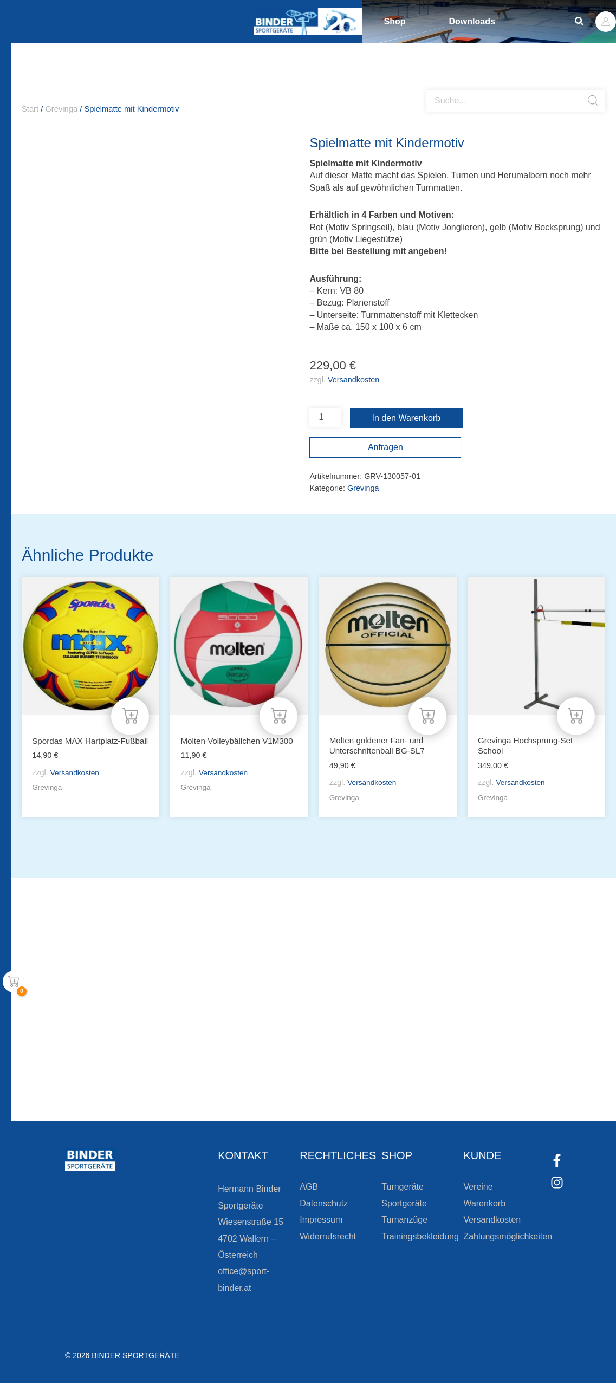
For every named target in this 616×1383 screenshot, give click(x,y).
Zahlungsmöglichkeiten (507, 1236)
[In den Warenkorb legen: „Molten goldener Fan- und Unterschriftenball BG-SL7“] (427, 714)
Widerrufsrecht (328, 1236)
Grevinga (61, 109)
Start (30, 109)
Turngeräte (402, 1186)
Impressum (321, 1219)
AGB (309, 1186)
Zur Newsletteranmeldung (187, 1083)
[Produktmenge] (325, 417)
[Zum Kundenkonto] (367, 1082)
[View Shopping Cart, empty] (13, 981)
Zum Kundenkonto (423, 1083)
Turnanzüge (404, 1219)
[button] (580, 22)
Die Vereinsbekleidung (443, 1044)
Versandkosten (353, 379)
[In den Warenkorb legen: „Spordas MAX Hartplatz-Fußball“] (130, 714)
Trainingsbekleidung (420, 1236)
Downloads (472, 21)
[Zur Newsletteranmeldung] (113, 1082)
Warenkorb (484, 1203)
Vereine (477, 1186)
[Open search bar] (431, 85)
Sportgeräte (404, 1203)
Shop (395, 21)
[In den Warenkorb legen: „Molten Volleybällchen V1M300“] (278, 714)
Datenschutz (324, 1203)
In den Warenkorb (406, 418)
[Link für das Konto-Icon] (606, 22)
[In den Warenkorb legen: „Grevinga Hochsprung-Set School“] (576, 714)
